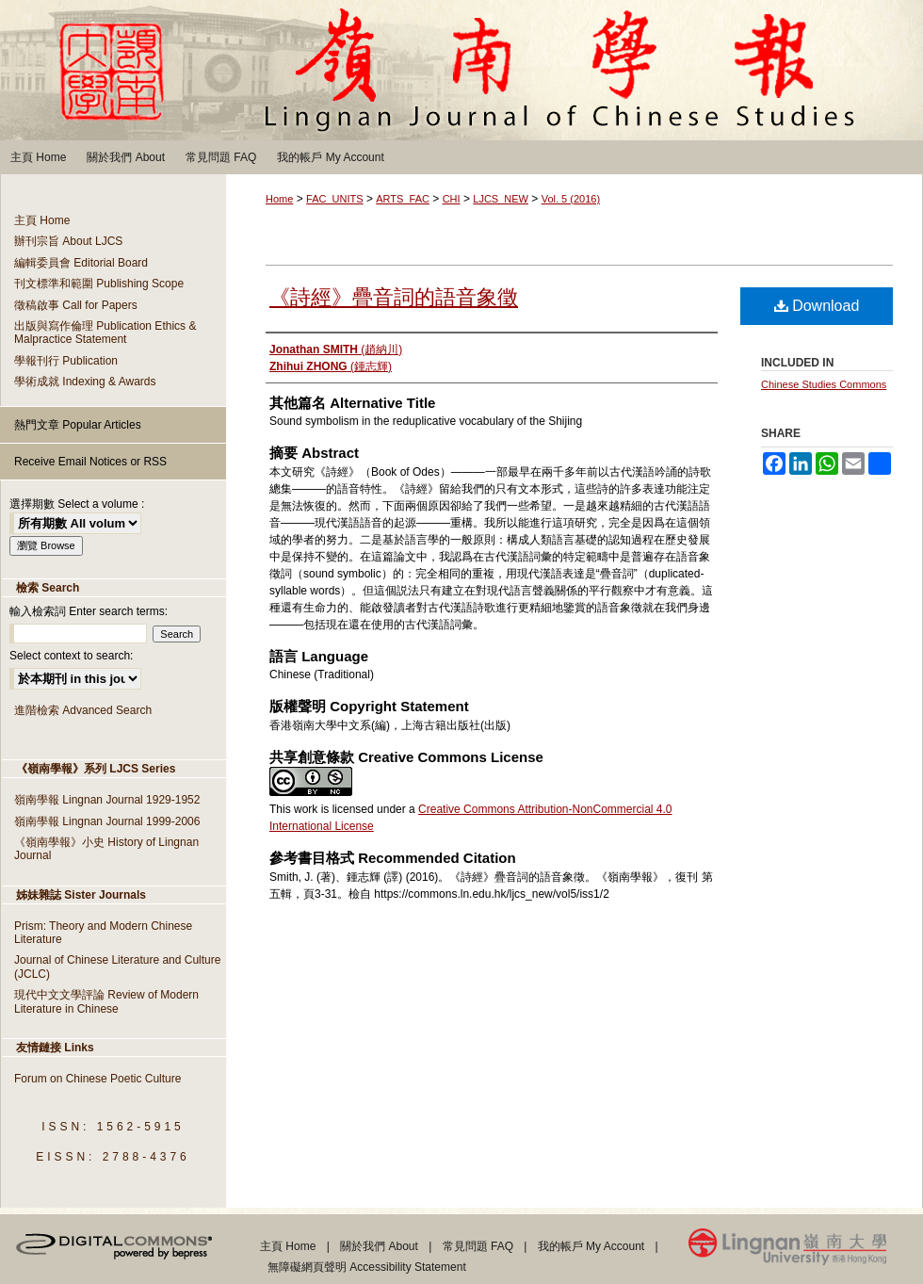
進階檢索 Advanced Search (83, 710)
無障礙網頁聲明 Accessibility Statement (366, 1267)
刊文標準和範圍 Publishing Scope (99, 283)
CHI (452, 198)
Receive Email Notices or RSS (90, 461)
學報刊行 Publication (66, 360)
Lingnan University (805, 1250)
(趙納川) (335, 349)
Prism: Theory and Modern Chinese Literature (103, 932)
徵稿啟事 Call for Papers (76, 305)
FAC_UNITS (335, 198)
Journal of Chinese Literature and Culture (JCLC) (117, 966)
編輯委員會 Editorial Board (81, 262)
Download (817, 306)
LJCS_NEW (500, 198)
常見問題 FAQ (478, 1246)
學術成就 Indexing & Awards (85, 381)
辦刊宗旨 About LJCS (68, 241)
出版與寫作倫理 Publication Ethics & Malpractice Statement (105, 332)
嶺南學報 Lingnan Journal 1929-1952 (107, 799)
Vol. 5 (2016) (571, 198)
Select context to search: (71, 655)
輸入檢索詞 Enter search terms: (88, 611)
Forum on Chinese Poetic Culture (97, 1078)
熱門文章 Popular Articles (77, 424)
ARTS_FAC (402, 198)
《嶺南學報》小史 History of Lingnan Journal (106, 849)
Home (279, 198)
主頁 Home (42, 220)
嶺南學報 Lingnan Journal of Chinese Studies (461, 70)
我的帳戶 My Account (591, 1246)
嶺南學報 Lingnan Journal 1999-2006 (107, 821)
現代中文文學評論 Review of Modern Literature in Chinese (106, 1001)
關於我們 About (379, 1246)
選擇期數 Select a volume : (76, 504)
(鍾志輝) (330, 366)
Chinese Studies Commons (823, 384)
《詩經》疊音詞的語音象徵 (393, 297)
